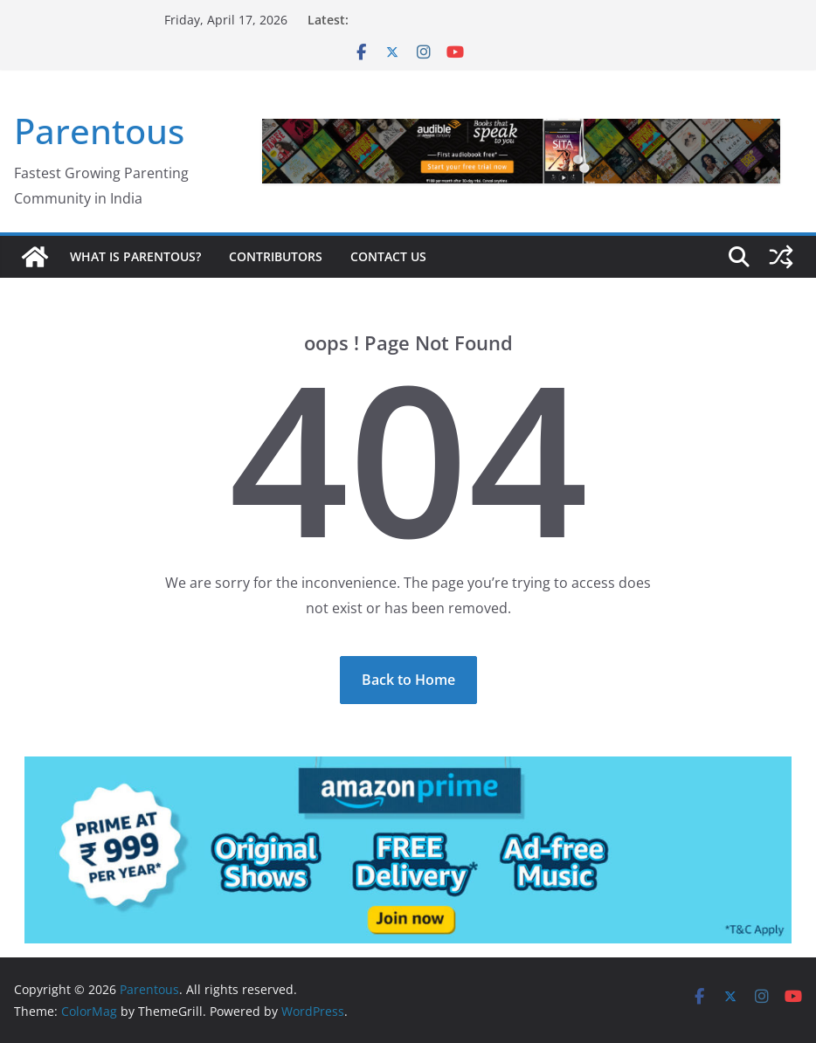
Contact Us (388, 256)
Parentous (99, 131)
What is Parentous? (135, 256)
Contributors (275, 256)
